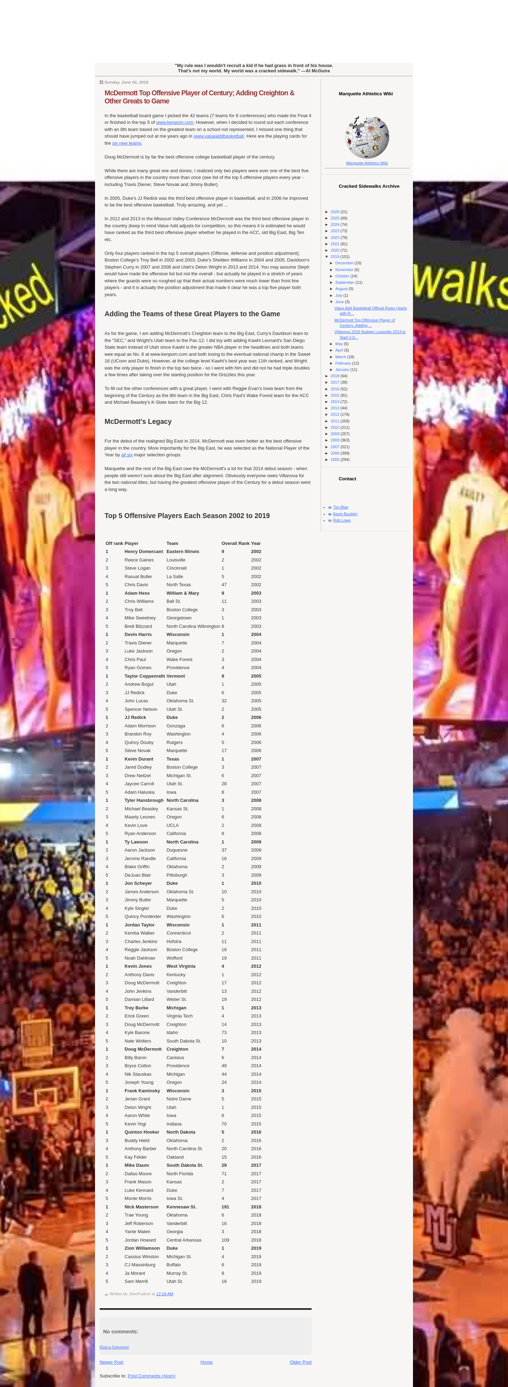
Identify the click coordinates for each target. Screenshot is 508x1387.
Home (207, 1362)
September (345, 282)
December (344, 263)
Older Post (301, 1362)
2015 (336, 395)
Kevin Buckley (345, 514)
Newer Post (111, 1362)
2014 (336, 402)
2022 (336, 237)
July (339, 295)
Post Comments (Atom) (152, 1376)
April (339, 350)
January (342, 369)
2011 (336, 421)
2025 (336, 218)
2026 (336, 212)
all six (127, 454)
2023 (336, 231)
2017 (336, 382)
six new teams (126, 143)
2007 (336, 447)
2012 (336, 414)
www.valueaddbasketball (219, 136)
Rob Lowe (342, 520)
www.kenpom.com (174, 122)
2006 (336, 453)
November (344, 270)
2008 (336, 440)
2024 (336, 224)
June (340, 302)
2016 (336, 389)
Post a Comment (114, 1347)
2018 (336, 376)
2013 (336, 408)
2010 (336, 427)
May (339, 344)
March (341, 357)
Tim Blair (340, 507)
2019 (336, 256)
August (341, 289)
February (343, 363)
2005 (336, 459)
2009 (336, 434)
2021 (336, 244)
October (342, 276)
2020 (336, 250)
